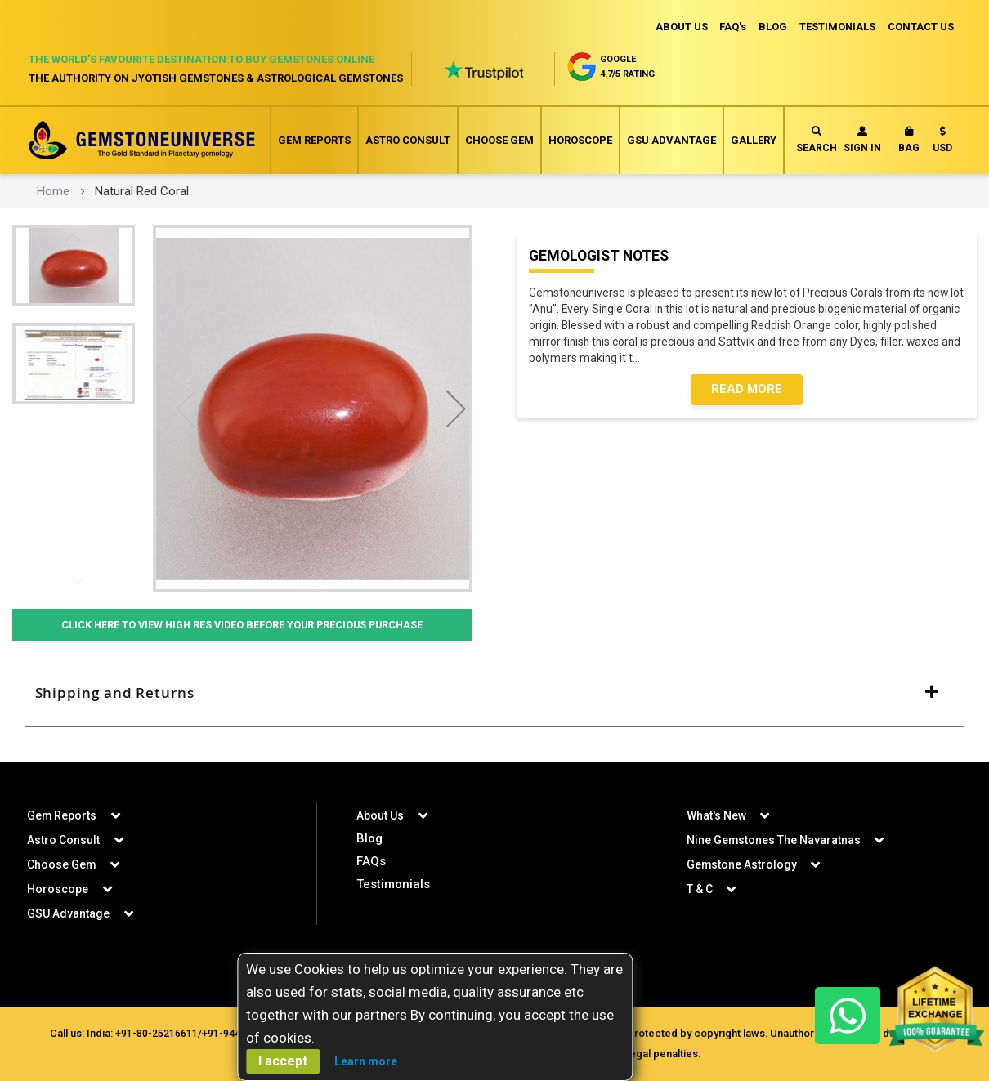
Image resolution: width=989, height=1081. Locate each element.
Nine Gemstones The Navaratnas (774, 839)
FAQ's (729, 26)
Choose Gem (499, 140)
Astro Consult (407, 140)
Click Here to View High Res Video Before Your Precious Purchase (242, 625)
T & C (700, 888)
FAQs (371, 860)
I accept (282, 1061)
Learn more (365, 1061)
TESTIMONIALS (836, 26)
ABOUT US (677, 26)
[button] (942, 143)
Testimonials (393, 883)
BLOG (770, 26)
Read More (746, 391)
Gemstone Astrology (742, 863)
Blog (369, 837)
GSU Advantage (671, 140)
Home (53, 191)
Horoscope (580, 140)
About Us (380, 814)
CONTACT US (921, 26)
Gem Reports (314, 140)
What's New (716, 814)
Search (816, 140)
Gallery (753, 140)
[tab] (494, 693)
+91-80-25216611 (184, 1032)
